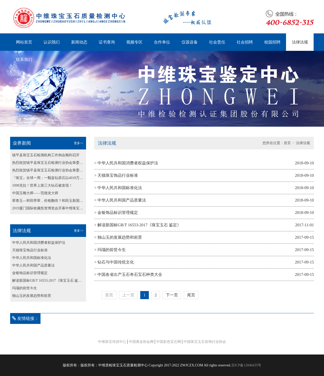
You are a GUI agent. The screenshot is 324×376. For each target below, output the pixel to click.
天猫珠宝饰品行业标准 (30, 250)
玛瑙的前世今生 (24, 288)
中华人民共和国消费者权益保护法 (38, 243)
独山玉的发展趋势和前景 (31, 296)
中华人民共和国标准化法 (31, 258)
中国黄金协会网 (141, 342)
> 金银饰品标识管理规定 (116, 212)
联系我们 (24, 59)
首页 (287, 143)
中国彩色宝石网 (168, 342)
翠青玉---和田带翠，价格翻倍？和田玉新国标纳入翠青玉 (48, 201)
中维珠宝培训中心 (112, 342)
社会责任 (217, 42)
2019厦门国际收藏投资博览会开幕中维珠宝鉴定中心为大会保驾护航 (48, 208)
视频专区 (134, 42)
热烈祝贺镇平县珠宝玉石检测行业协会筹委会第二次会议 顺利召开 (48, 163)
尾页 (191, 295)
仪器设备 (189, 42)
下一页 (172, 295)
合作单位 (162, 42)
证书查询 (107, 42)
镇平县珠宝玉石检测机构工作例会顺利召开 (45, 155)
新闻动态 (79, 42)
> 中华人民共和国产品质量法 (120, 200)
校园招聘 (272, 42)
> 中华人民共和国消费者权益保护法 (126, 163)
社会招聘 (245, 42)
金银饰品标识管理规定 (30, 273)
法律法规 (300, 42)
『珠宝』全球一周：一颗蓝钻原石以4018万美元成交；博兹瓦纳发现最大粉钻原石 (48, 178)
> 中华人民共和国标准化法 (118, 188)
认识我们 (52, 42)
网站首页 (24, 42)
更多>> (79, 143)
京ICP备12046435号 (246, 365)
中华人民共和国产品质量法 (33, 265)
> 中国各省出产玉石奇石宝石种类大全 (128, 274)
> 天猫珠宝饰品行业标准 (116, 175)
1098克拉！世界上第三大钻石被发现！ (42, 185)
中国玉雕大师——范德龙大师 (35, 193)
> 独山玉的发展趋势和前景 (118, 237)
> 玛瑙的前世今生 (110, 250)
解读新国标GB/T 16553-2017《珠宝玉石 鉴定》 (48, 280)
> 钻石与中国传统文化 (114, 262)
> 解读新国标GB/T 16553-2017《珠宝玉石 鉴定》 (137, 225)
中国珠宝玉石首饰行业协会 (205, 342)
